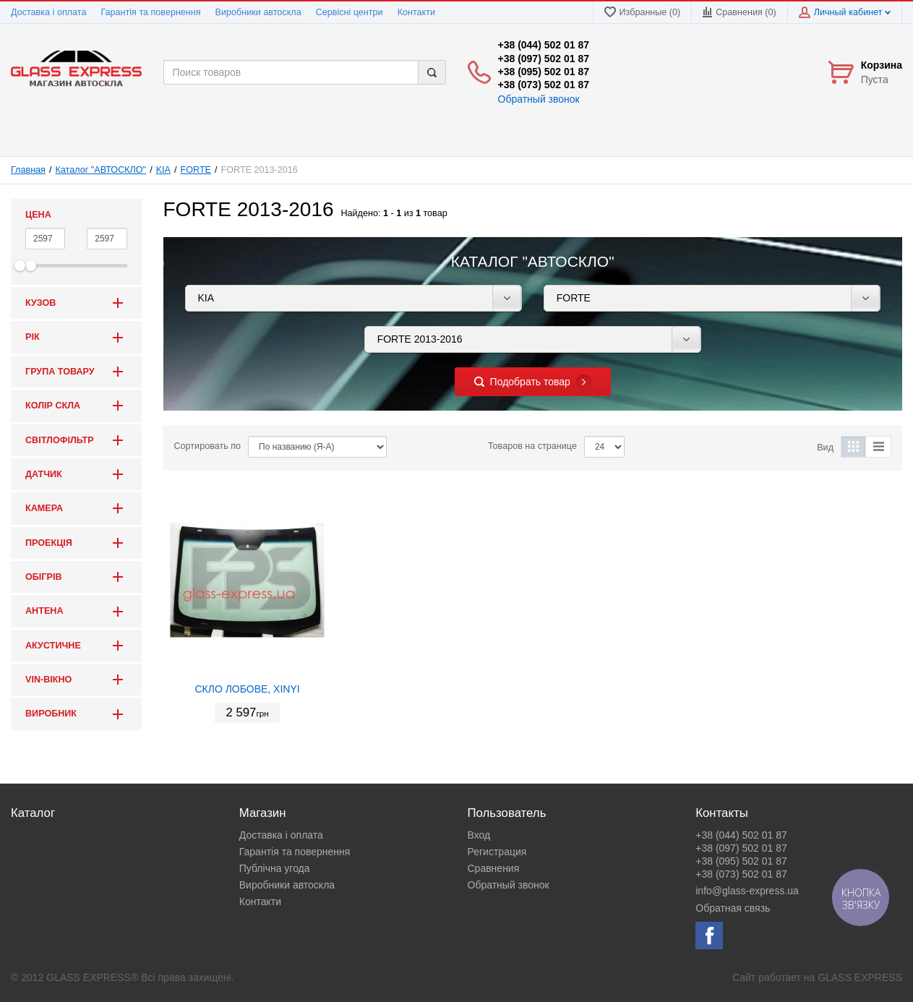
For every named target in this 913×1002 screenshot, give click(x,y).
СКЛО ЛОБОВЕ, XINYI (246, 689)
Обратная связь (732, 908)
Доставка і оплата (48, 12)
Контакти (416, 12)
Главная (28, 170)
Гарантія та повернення (150, 12)
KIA (163, 170)
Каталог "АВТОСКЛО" (101, 170)
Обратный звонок (539, 99)
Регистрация (497, 851)
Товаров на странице (532, 446)
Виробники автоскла (258, 12)
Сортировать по (207, 446)
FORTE (196, 170)
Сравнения (494, 868)
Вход (479, 835)
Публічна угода (274, 868)
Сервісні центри (349, 12)
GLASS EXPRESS (860, 977)
